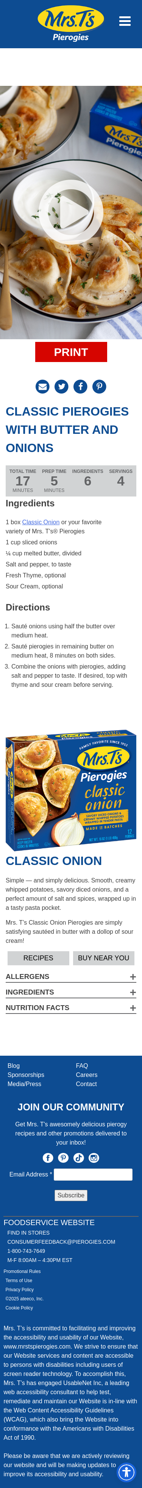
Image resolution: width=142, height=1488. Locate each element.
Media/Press (24, 1084)
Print (71, 352)
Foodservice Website (49, 1222)
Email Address (31, 1174)
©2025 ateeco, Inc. (24, 1298)
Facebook (48, 1158)
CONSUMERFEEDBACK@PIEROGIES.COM (61, 1242)
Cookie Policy (19, 1308)
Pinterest (63, 1158)
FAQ (82, 1066)
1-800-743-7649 (26, 1251)
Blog (14, 1066)
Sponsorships (26, 1075)
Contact (86, 1084)
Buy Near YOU (103, 958)
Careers (87, 1075)
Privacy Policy (19, 1289)
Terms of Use (18, 1280)
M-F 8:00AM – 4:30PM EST (39, 1260)
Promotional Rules (22, 1271)
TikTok (78, 1158)
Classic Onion (41, 522)
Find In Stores (28, 1233)
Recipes (38, 958)
